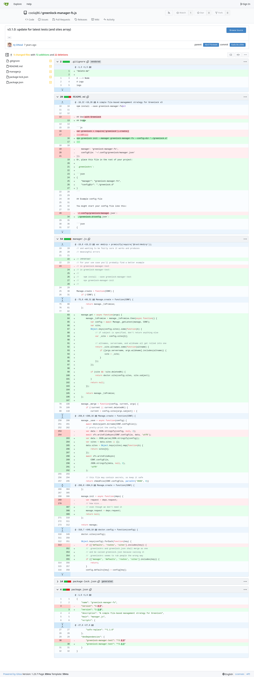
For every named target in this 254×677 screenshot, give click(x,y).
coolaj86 (34, 12)
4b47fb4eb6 (211, 45)
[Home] (6, 4)
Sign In (245, 4)
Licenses (239, 674)
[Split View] (238, 54)
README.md (79, 97)
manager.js (80, 239)
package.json (79, 589)
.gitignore (78, 61)
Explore (18, 4)
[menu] (245, 54)
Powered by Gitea (12, 674)
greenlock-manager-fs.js (59, 12)
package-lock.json (84, 581)
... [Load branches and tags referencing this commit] (9, 37)
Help (29, 4)
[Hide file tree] (7, 54)
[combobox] (230, 54)
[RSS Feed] (169, 12)
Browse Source (236, 30)
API (248, 674)
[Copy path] (87, 61)
